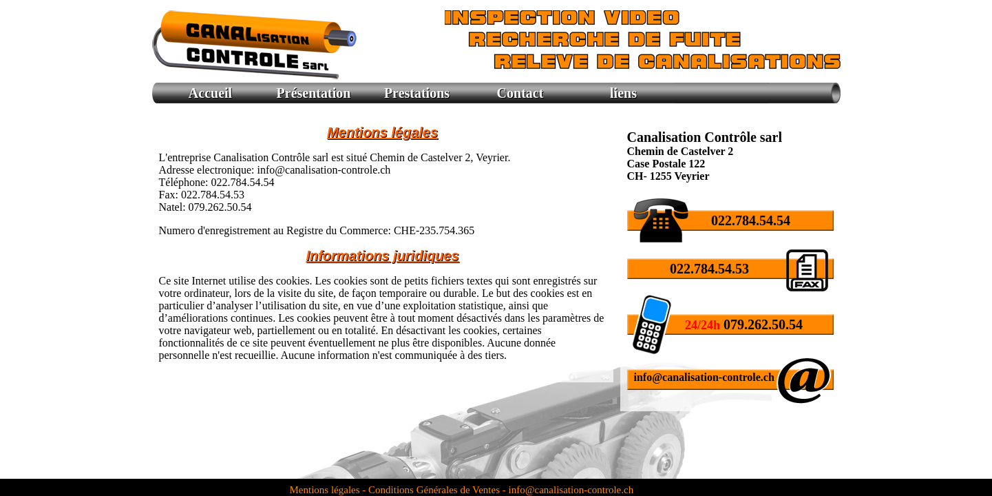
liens (623, 93)
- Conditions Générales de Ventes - (433, 490)
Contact (520, 93)
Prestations (417, 93)
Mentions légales (326, 490)
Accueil (210, 93)
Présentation (314, 93)
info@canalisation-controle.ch (704, 377)
